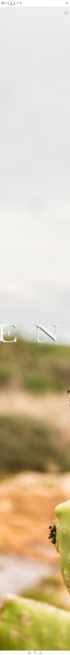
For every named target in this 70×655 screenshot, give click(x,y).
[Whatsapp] (40, 651)
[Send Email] (29, 651)
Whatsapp (40, 653)
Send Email (29, 653)
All (66, 13)
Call (35, 653)
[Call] (35, 651)
